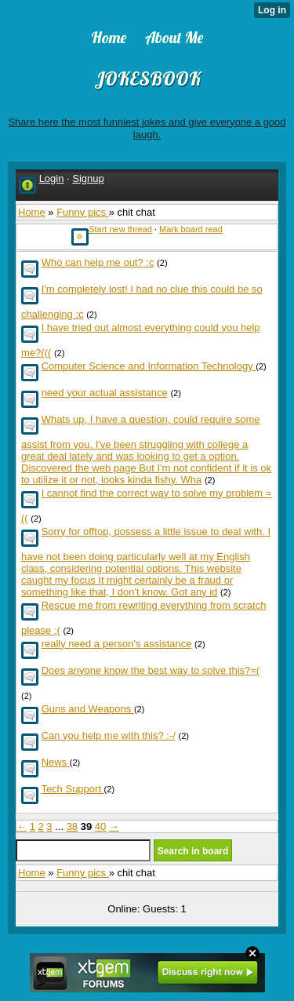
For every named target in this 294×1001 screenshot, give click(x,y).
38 (72, 826)
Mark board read (191, 229)
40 (100, 826)
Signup (87, 178)
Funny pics (82, 212)
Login (51, 178)
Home (31, 212)
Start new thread (120, 229)
